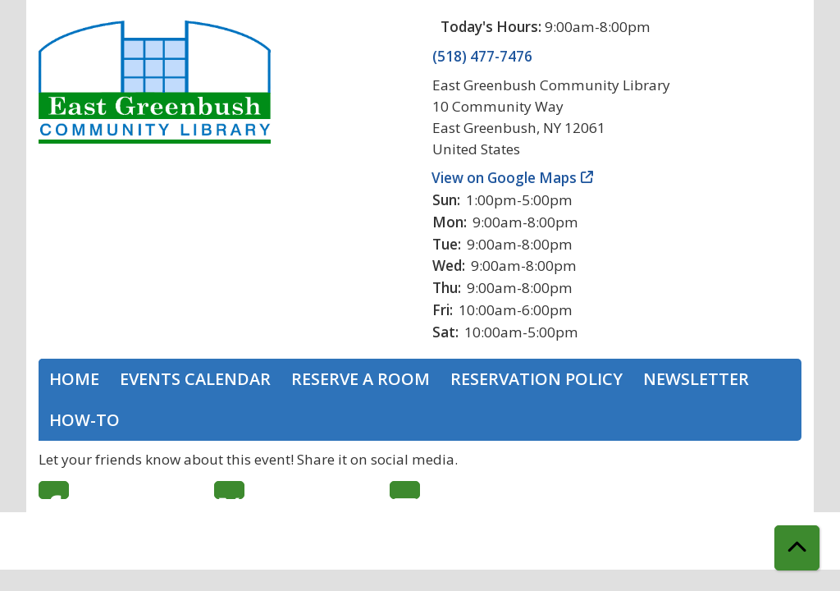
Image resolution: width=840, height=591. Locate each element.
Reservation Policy (536, 379)
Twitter (229, 490)
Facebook (54, 490)
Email (405, 490)
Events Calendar (195, 379)
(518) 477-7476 (482, 56)
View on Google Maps (504, 177)
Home (74, 379)
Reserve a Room (360, 379)
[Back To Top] (796, 547)
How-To (84, 420)
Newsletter (696, 379)
